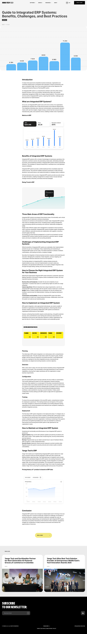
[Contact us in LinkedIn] (83, 613)
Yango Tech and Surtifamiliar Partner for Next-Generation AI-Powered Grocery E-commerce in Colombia (20, 561)
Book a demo (79, 2)
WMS (23, 457)
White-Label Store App (32, 457)
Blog (3, 24)
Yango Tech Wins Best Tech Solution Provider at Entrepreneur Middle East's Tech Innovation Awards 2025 (63, 561)
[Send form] (28, 613)
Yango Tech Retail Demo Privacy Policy (46, 628)
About (55, 2)
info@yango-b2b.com (80, 626)
